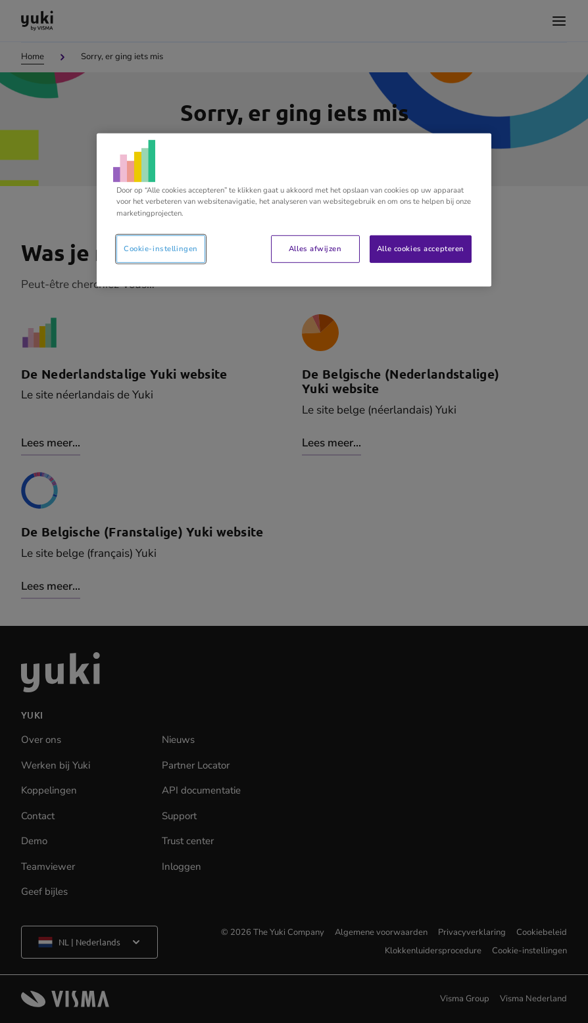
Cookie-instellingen (161, 248)
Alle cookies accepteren (420, 248)
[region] (294, 209)
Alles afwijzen (315, 248)
